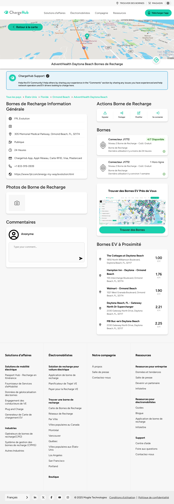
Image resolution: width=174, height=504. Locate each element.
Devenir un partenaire (148, 383)
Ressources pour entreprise (151, 366)
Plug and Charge (14, 409)
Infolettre (141, 388)
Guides (139, 407)
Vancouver (55, 435)
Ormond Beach (61, 96)
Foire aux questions (146, 448)
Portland (53, 466)
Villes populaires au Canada (64, 424)
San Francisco (56, 460)
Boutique (54, 476)
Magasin (155, 3)
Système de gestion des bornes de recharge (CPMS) (20, 444)
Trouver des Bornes (132, 230)
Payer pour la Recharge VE (63, 389)
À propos (97, 366)
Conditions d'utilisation (122, 497)
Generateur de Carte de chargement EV (18, 416)
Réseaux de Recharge (61, 413)
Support (140, 437)
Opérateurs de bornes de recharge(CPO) (19, 435)
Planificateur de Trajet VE (63, 383)
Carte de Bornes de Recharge (65, 408)
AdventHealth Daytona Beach (90, 96)
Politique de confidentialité (153, 497)
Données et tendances (148, 372)
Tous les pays (13, 96)
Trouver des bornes (130, 3)
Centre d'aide (143, 443)
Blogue (139, 413)
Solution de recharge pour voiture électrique (64, 368)
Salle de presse (100, 372)
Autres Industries (14, 450)
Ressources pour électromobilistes (145, 401)
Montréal (54, 430)
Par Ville (53, 419)
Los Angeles (55, 455)
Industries (10, 428)
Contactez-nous (101, 377)
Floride (45, 96)
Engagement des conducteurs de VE (16, 402)
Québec (53, 441)
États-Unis (31, 96)
